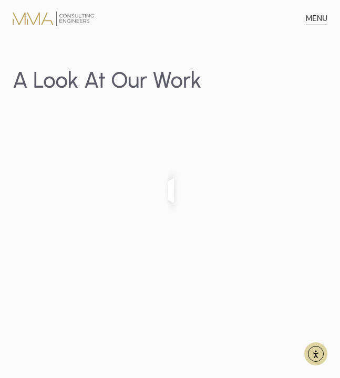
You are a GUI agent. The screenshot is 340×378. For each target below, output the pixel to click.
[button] (316, 19)
